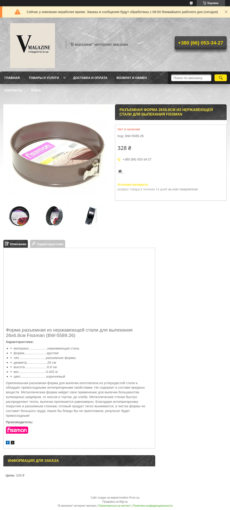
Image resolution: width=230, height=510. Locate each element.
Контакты (13, 90)
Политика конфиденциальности (153, 505)
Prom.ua (134, 497)
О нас (36, 90)
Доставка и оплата (90, 78)
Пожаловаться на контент (114, 505)
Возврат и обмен (131, 78)
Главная (12, 78)
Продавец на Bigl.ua (115, 501)
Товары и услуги (44, 78)
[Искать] (221, 77)
